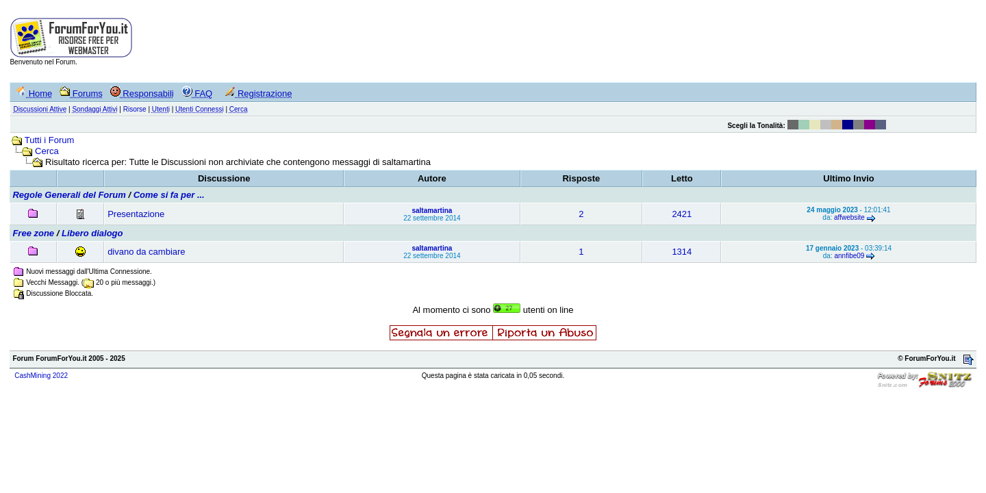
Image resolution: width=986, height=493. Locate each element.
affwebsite (849, 217)
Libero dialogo (92, 233)
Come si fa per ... (169, 195)
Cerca (47, 151)
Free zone (33, 233)
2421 (682, 214)
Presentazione (136, 214)
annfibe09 (849, 256)
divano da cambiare (146, 251)
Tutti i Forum (49, 140)
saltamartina (432, 210)
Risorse (135, 109)
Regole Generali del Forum (68, 195)
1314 (682, 251)
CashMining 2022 (41, 375)
